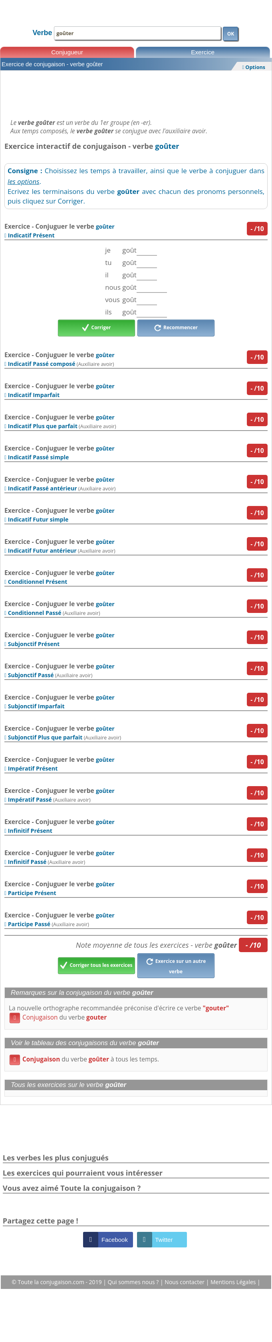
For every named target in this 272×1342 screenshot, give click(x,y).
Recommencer (176, 328)
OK (230, 33)
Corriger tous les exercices (96, 966)
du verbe (58, 1017)
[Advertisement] (136, 93)
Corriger (96, 328)
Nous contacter (185, 1282)
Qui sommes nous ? (134, 1282)
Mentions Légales (233, 1282)
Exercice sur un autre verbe (176, 965)
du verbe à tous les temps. (84, 1059)
